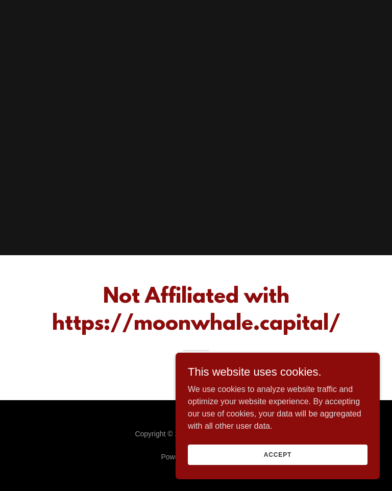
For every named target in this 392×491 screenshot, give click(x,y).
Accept (277, 454)
